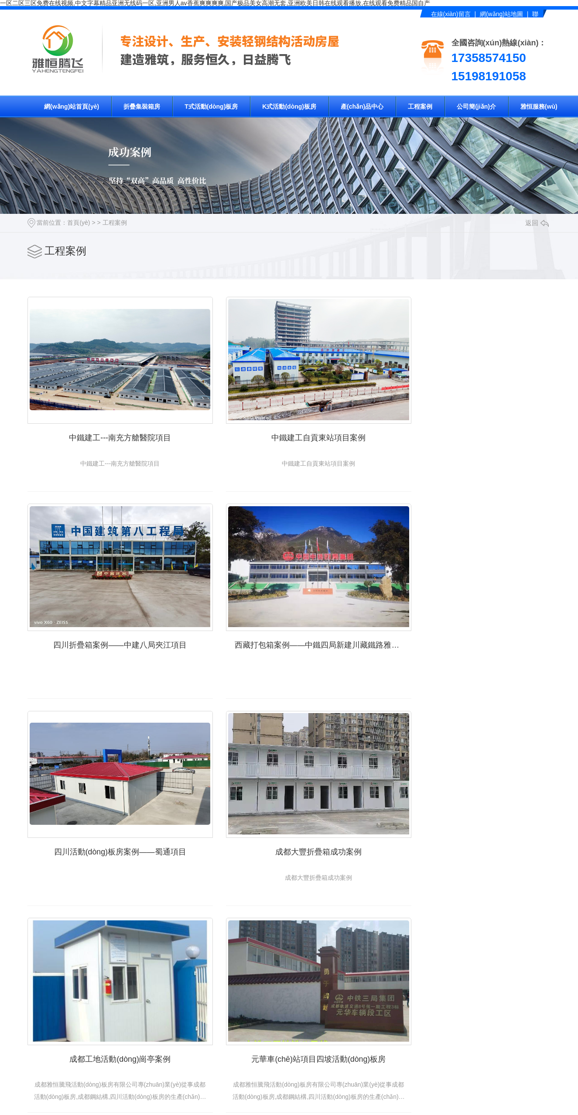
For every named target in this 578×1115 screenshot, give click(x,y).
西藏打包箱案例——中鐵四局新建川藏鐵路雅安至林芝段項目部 (114, 622)
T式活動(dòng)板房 (211, 106)
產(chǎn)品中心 (362, 106)
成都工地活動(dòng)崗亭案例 (110, 818)
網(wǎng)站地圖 (501, 13)
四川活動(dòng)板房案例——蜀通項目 (288, 622)
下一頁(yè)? (355, 1107)
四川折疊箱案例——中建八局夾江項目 (468, 425)
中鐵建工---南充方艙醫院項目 (110, 425)
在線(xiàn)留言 (451, 13)
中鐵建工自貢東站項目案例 (289, 425)
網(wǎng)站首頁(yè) (71, 106)
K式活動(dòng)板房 (289, 106)
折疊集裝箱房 (141, 106)
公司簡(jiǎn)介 (476, 106)
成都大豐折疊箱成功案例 (468, 622)
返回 (537, 222)
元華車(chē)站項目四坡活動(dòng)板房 (289, 818)
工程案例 (420, 106)
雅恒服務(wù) (538, 106)
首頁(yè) (78, 222)
